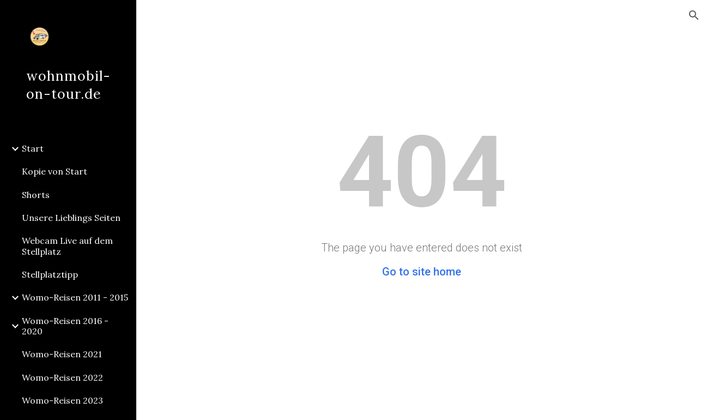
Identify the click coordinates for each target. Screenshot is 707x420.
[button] (694, 15)
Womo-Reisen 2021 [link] (62, 354)
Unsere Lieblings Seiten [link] (71, 217)
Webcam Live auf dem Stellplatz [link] (67, 245)
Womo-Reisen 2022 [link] (62, 377)
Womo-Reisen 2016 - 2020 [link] (65, 326)
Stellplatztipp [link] (50, 274)
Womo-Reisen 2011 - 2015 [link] (75, 297)
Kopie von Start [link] (54, 171)
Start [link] (33, 148)
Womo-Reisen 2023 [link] (62, 400)
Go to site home (421, 271)
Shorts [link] (36, 194)
